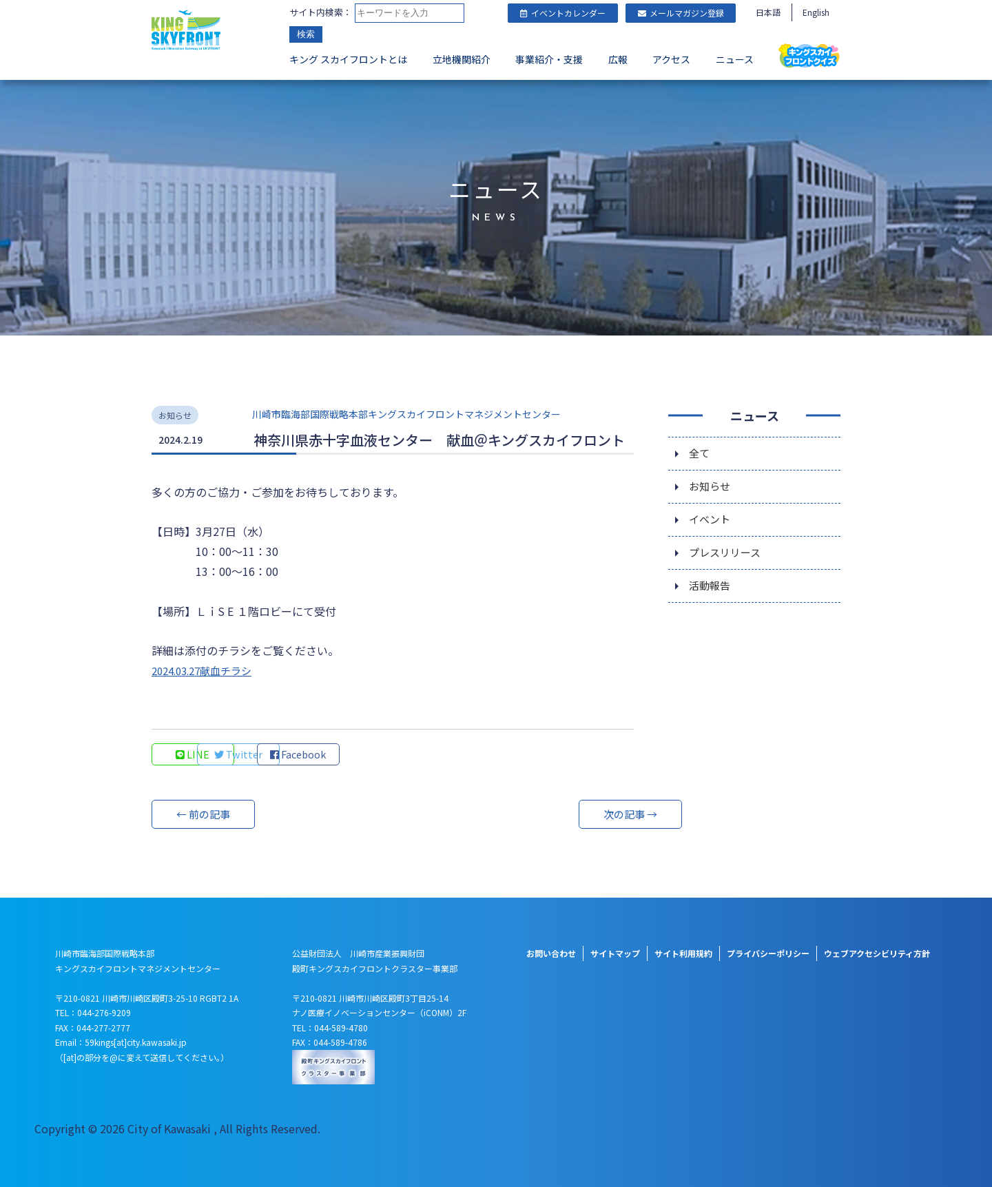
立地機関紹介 (461, 59)
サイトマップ (615, 953)
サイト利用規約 (683, 953)
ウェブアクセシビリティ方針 (877, 953)
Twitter (286, 754)
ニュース (735, 59)
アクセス (671, 59)
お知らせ (711, 488)
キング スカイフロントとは (348, 59)
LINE (193, 754)
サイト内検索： (320, 12)
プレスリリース (727, 557)
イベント (711, 523)
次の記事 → (582, 814)
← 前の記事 (203, 814)
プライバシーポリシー (768, 953)
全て (700, 454)
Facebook (379, 754)
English (816, 12)
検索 (306, 34)
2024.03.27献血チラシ (207, 670)
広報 (618, 59)
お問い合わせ (551, 953)
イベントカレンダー (563, 13)
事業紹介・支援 (549, 59)
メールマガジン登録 (681, 13)
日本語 (768, 12)
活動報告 (711, 592)
